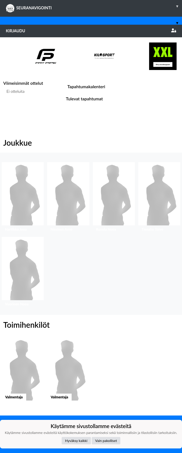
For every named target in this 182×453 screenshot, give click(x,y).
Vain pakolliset (106, 440)
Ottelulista (14, 108)
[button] (22, 197)
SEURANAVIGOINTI (94, 6)
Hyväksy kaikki (76, 440)
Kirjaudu (91, 30)
